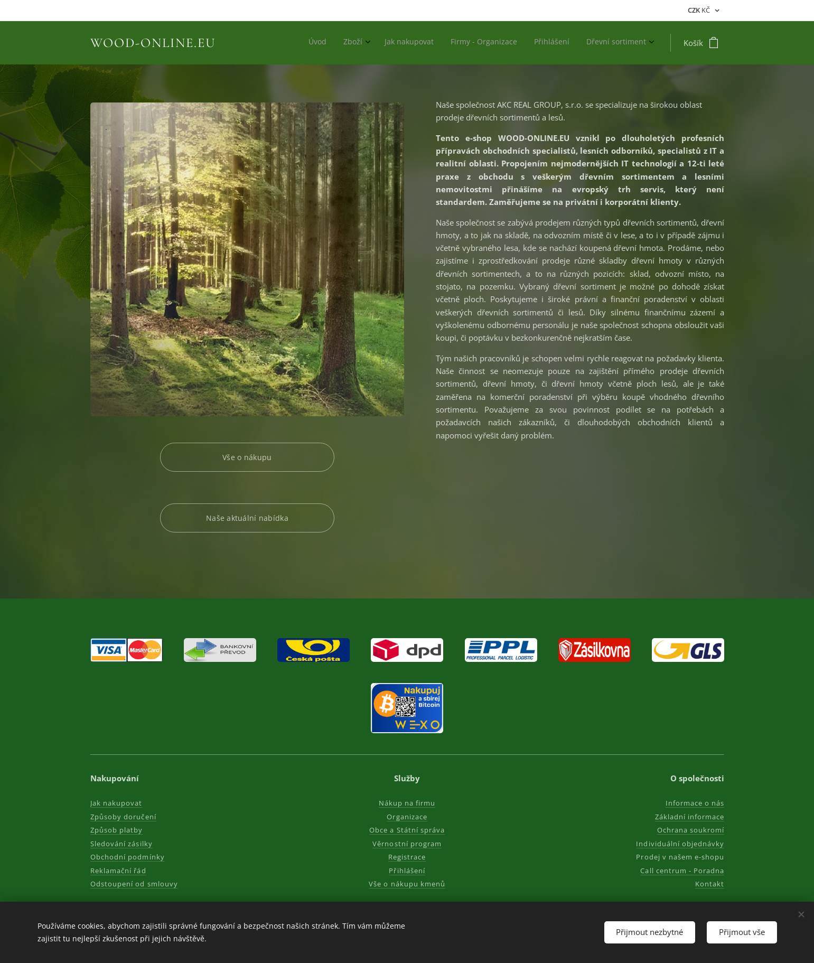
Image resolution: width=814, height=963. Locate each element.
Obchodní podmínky (127, 857)
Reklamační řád (118, 870)
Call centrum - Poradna (682, 870)
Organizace (407, 816)
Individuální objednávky (680, 843)
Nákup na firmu (407, 803)
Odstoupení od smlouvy (134, 884)
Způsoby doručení (123, 816)
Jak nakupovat (116, 803)
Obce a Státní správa (407, 830)
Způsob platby (116, 830)
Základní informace (689, 816)
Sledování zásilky (121, 843)
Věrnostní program (407, 843)
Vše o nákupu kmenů (407, 884)
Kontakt (709, 884)
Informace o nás (694, 803)
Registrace (407, 857)
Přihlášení (407, 870)
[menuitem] (559, 43)
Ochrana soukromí (690, 830)
